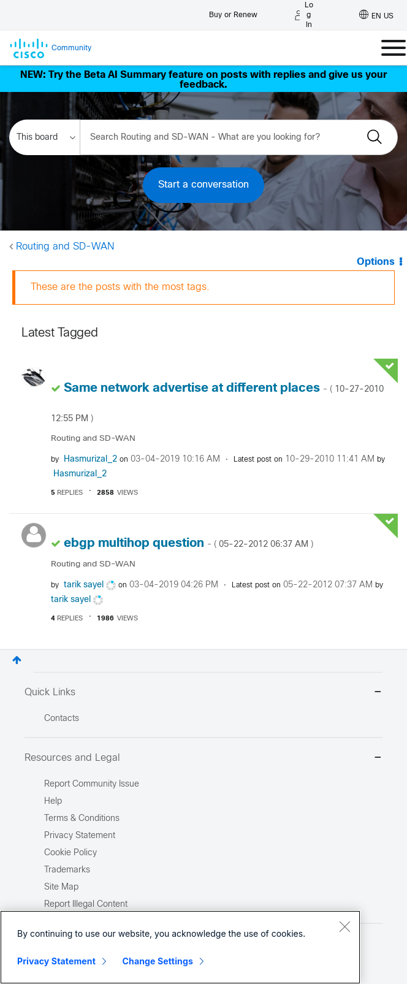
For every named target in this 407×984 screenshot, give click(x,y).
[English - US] (376, 15)
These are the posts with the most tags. (120, 287)
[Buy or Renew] (233, 12)
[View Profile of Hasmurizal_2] (90, 459)
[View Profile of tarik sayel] (84, 585)
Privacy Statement (56, 961)
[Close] (344, 926)
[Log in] (304, 15)
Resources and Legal (203, 758)
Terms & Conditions (82, 819)
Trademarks (67, 870)
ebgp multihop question (188, 543)
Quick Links (203, 693)
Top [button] (17, 660)
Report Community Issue (91, 784)
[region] (180, 947)
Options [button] (376, 262)
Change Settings (158, 961)
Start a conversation (203, 184)
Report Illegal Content (85, 905)
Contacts (61, 719)
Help (53, 802)
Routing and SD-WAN (65, 246)
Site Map (61, 887)
